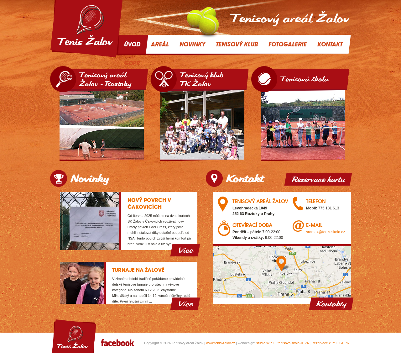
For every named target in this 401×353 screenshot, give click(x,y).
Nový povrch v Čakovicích (149, 203)
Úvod (132, 44)
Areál (160, 44)
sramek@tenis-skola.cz (325, 232)
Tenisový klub (237, 44)
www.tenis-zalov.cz (220, 343)
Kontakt (329, 44)
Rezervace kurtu (318, 179)
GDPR (344, 343)
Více (185, 250)
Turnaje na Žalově (138, 269)
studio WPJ (265, 343)
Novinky (192, 44)
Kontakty (331, 304)
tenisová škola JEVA (293, 343)
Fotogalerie (287, 44)
